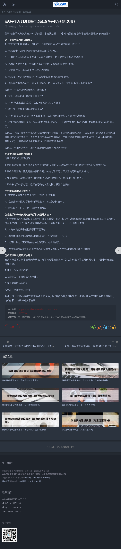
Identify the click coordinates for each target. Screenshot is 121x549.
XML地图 (22, 481)
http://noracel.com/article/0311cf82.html (38, 309)
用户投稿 (23, 312)
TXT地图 (30, 481)
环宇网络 (29, 477)
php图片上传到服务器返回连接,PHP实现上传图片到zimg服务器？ (37, 345)
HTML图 (37, 481)
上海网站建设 (14, 11)
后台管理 (6, 481)
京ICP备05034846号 (41, 477)
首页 (3, 11)
